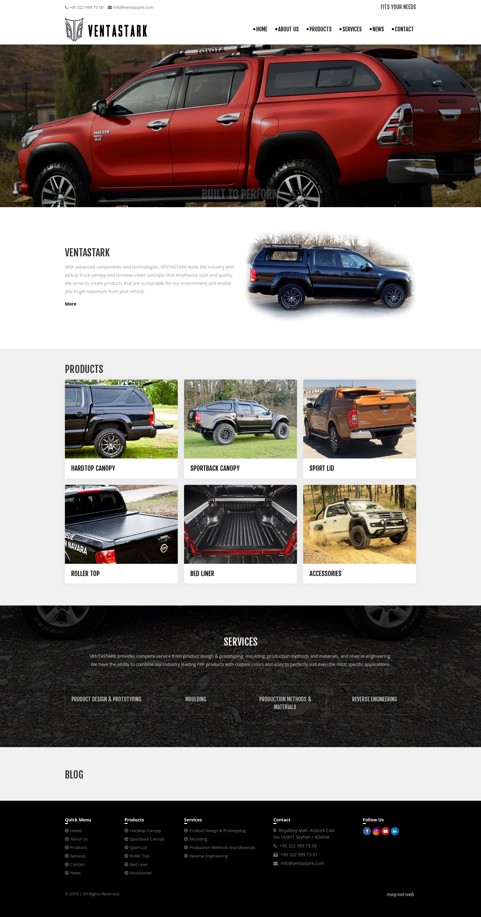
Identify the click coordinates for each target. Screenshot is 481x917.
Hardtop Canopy (145, 830)
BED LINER (202, 573)
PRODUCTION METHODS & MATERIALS (285, 703)
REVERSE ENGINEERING (374, 699)
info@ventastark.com (130, 7)
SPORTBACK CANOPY (215, 468)
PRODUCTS (320, 29)
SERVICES (352, 29)
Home (76, 830)
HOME (261, 29)
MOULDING (195, 699)
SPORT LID (321, 468)
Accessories (141, 873)
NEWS (378, 29)
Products (78, 847)
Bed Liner (139, 864)
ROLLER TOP (85, 573)
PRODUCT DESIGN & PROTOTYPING (106, 699)
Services (78, 856)
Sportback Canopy (147, 839)
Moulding (198, 839)
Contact (77, 864)
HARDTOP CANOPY (93, 468)
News (75, 873)
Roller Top (139, 856)
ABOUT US (288, 29)
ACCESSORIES (325, 573)
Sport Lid (138, 847)
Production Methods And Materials (222, 847)
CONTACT (404, 29)
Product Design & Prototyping (217, 830)
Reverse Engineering (208, 856)
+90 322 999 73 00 (84, 7)
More (71, 304)
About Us (79, 839)
